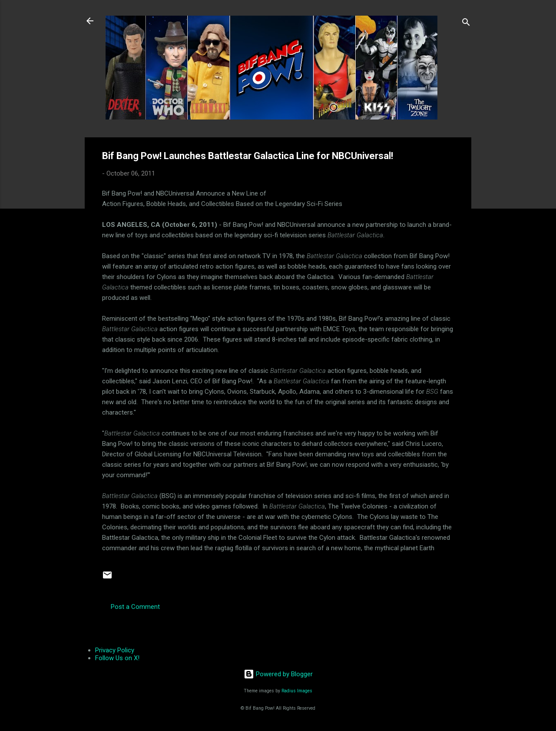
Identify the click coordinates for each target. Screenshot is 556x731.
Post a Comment (135, 607)
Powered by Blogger (278, 674)
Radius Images (296, 691)
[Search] (466, 23)
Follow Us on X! (117, 658)
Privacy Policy (114, 650)
